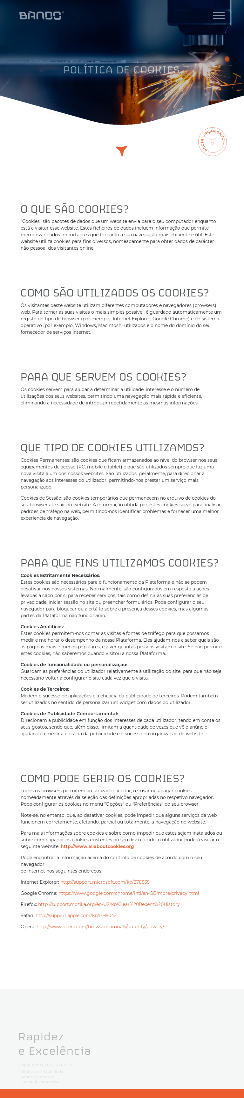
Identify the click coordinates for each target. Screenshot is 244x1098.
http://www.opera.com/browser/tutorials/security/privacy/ (100, 927)
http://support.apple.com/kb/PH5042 (76, 915)
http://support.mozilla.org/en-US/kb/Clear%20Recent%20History (109, 904)
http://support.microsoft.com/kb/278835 (105, 882)
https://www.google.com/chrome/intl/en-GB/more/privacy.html (128, 893)
